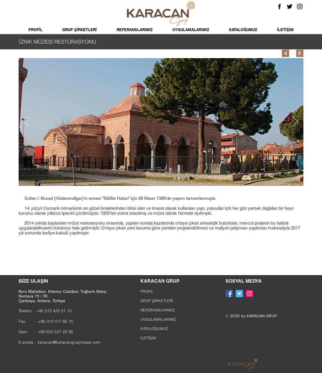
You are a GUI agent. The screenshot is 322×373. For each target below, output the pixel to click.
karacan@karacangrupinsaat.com (69, 342)
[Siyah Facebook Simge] (279, 6)
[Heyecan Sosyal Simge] (239, 293)
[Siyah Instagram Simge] (299, 6)
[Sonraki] (295, 122)
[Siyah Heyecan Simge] (289, 6)
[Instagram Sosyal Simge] (249, 293)
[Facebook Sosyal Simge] (229, 293)
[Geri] (26, 122)
